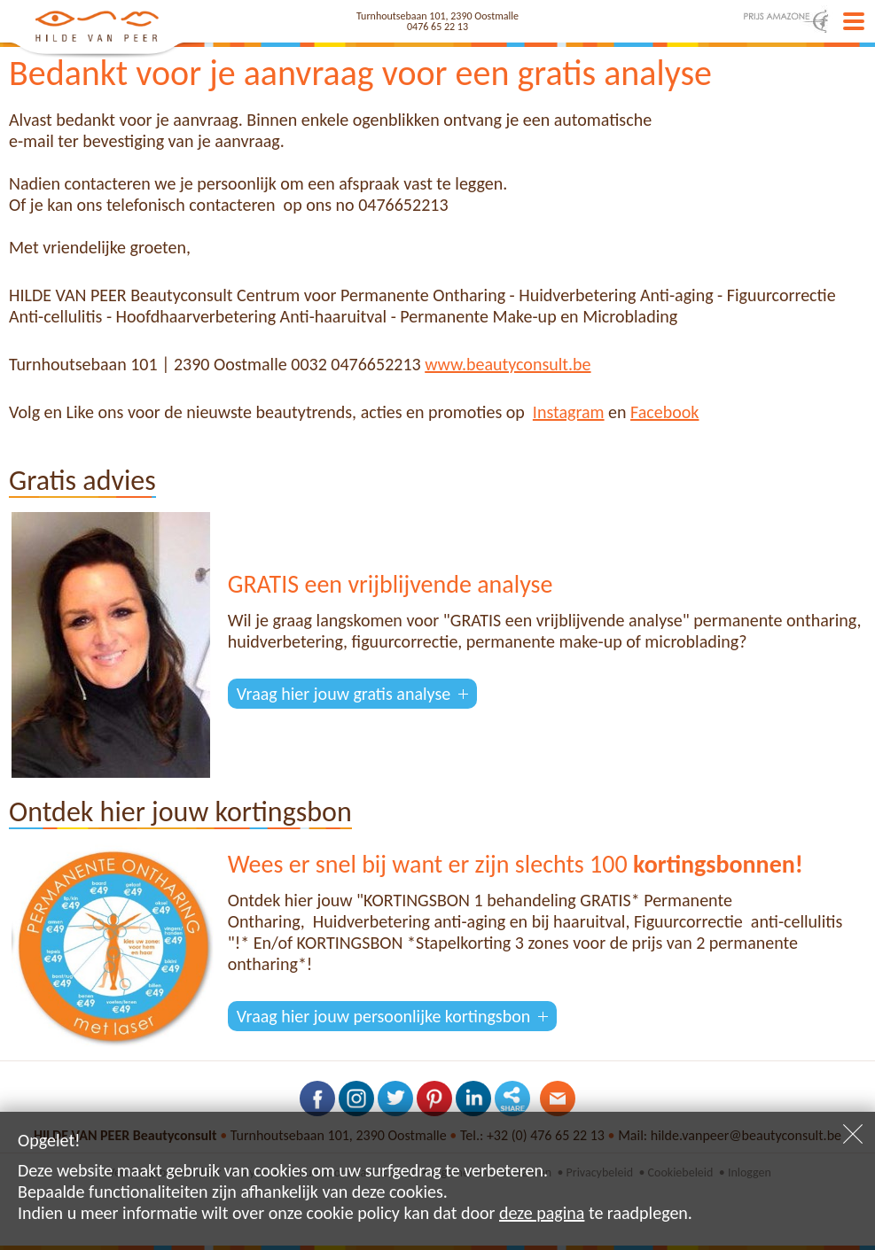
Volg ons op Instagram (356, 1098)
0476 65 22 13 (437, 26)
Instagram (569, 412)
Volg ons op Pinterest (434, 1098)
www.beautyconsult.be (507, 364)
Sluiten (853, 1134)
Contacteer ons (557, 1098)
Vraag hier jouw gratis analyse (343, 693)
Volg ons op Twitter (395, 1098)
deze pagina (541, 1212)
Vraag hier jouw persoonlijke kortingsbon (384, 1016)
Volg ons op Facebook (317, 1098)
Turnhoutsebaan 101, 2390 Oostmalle (437, 16)
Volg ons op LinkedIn (473, 1098)
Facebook (664, 412)
